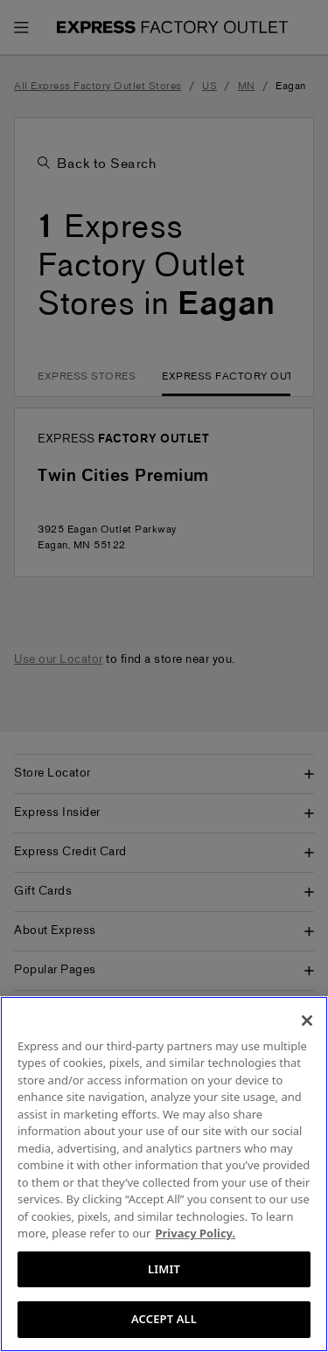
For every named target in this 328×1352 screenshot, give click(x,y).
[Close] (307, 1020)
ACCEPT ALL (164, 1319)
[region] (164, 1174)
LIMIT (164, 1269)
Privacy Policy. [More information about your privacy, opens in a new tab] (195, 1233)
